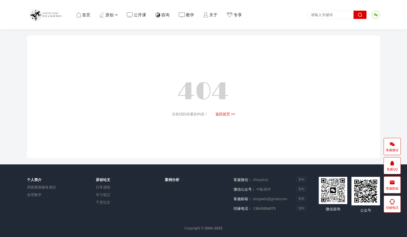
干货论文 (103, 202)
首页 (83, 14)
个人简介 (34, 179)
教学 (186, 14)
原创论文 (103, 179)
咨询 (162, 14)
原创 (109, 14)
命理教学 (34, 194)
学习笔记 (103, 194)
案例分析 (172, 179)
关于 (211, 14)
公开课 (136, 14)
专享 (234, 14)
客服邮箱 (392, 184)
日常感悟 (103, 187)
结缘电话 (392, 204)
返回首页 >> (225, 114)
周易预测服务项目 (41, 187)
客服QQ (392, 165)
